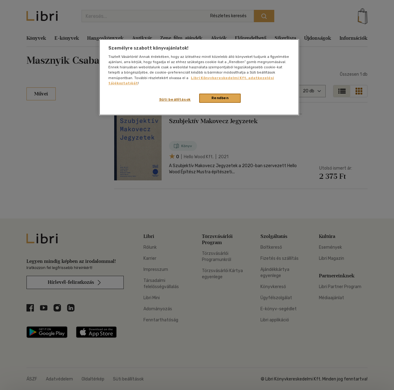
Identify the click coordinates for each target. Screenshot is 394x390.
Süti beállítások (175, 99)
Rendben (220, 98)
